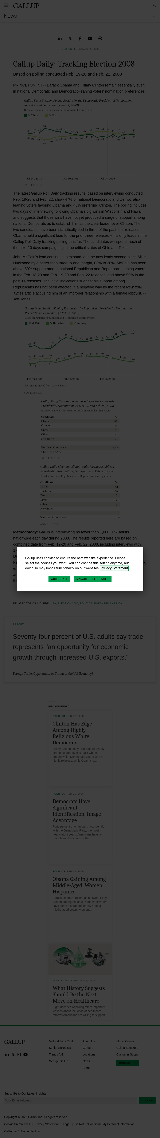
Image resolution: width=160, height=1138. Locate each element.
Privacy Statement (114, 568)
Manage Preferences (93, 579)
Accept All (59, 579)
